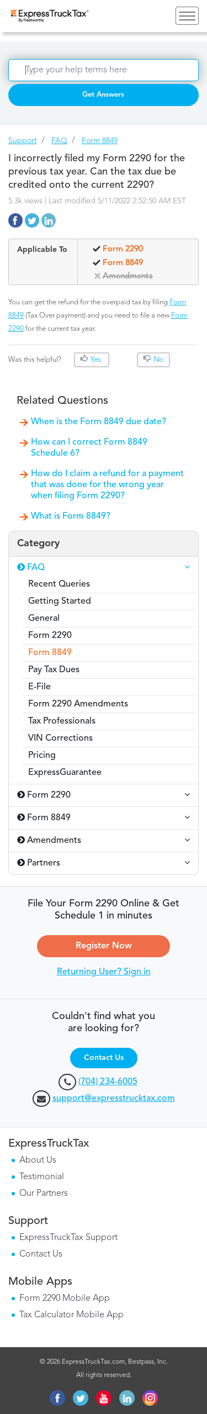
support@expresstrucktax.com (113, 1098)
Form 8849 (100, 141)
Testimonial (41, 1177)
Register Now (104, 946)
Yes (96, 359)
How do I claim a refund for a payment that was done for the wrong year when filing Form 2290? (107, 484)
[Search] (103, 70)
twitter (80, 1398)
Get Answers (103, 94)
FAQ (59, 141)
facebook (57, 1398)
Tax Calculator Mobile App (71, 1315)
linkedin (127, 1398)
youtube (104, 1398)
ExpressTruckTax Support (68, 1237)
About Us (37, 1160)
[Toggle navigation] (187, 16)
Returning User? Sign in (104, 972)
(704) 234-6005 (107, 1082)
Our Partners (43, 1193)
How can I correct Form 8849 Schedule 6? (89, 448)
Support (22, 141)
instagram (150, 1398)
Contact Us (104, 1058)
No (157, 359)
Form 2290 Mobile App (64, 1298)
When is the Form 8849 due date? (98, 422)
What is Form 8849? (70, 516)
